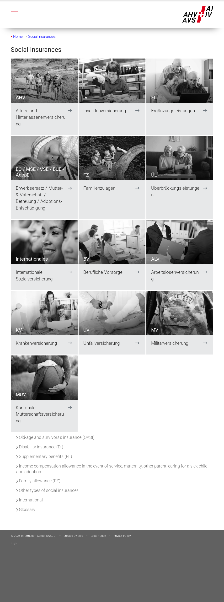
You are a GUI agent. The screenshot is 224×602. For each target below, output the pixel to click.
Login (14, 543)
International (29, 499)
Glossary (25, 509)
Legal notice (98, 536)
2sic (80, 536)
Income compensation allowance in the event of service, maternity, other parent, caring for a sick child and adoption (112, 468)
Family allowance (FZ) (38, 480)
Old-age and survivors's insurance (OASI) (55, 437)
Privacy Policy (122, 536)
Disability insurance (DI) (39, 446)
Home (18, 36)
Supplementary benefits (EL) (44, 456)
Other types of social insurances (47, 490)
